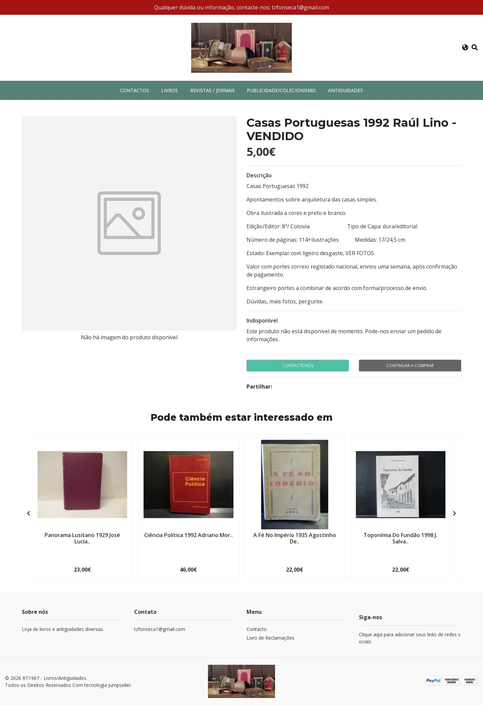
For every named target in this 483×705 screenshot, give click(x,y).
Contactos (134, 90)
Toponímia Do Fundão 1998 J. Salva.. (400, 538)
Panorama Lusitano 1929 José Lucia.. (82, 538)
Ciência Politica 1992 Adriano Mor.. (188, 535)
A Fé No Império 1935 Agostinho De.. (294, 538)
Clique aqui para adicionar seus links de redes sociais (410, 638)
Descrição (259, 175)
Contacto (257, 629)
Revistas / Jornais (212, 90)
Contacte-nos (297, 365)
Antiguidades (345, 90)
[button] (465, 48)
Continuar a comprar (410, 365)
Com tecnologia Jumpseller (101, 685)
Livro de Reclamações (270, 638)
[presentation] (28, 513)
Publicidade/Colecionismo (281, 90)
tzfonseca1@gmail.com (159, 629)
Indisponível (262, 320)
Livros (169, 90)
